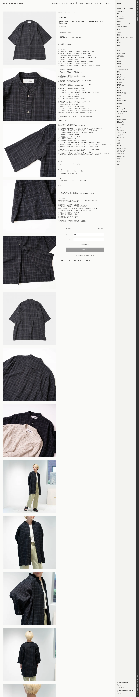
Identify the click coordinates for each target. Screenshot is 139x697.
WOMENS (65, 3)
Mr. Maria (119, 89)
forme (118, 39)
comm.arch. (120, 18)
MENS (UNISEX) (55, 3)
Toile (118, 142)
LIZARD (119, 84)
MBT (118, 97)
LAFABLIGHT (120, 85)
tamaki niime (120, 137)
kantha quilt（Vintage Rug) (124, 77)
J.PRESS (119, 66)
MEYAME (119, 98)
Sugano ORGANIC (121, 132)
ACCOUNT (89, 3)
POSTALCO (120, 121)
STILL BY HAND (121, 124)
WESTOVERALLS (121, 150)
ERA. (118, 34)
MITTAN (119, 87)
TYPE (118, 139)
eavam (119, 32)
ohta (118, 114)
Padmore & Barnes (122, 119)
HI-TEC (119, 58)
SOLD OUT (85, 249)
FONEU (119, 40)
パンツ (75, 260)
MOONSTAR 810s (121, 92)
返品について (86, 260)
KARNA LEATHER (121, 81)
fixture (119, 42)
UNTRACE (119, 145)
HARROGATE (120, 56)
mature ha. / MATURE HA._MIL (124, 93)
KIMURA (119, 74)
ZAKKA (72, 3)
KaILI (118, 71)
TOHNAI (119, 143)
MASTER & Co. (120, 102)
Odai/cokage (120, 113)
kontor (119, 72)
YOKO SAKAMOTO (121, 153)
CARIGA (119, 24)
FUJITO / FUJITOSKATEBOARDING (125, 37)
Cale (118, 19)
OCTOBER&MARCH (122, 111)
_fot (118, 48)
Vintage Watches (121, 148)
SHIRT (74, 12)
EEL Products (120, 35)
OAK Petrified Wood (122, 110)
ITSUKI (119, 63)
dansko (119, 27)
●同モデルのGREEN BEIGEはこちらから (69, 164)
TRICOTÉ (119, 135)
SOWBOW (119, 126)
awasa (119, 7)
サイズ (68, 239)
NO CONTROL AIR (121, 105)
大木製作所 (120, 158)
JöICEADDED (62, 18)
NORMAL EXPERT (121, 108)
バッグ (79, 260)
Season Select (121, 163)
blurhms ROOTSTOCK (122, 15)
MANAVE (119, 95)
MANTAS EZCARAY (121, 100)
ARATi (118, 13)
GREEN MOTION (121, 52)
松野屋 (118, 161)
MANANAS (119, 103)
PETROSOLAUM (121, 118)
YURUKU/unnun (121, 156)
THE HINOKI (120, 134)
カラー (68, 234)
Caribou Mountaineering (123, 23)
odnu (118, 116)
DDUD (118, 29)
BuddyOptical (120, 16)
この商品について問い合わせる (85, 255)
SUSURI (119, 127)
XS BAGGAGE (120, 151)
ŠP (118, 129)
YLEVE (118, 155)
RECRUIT (109, 3)
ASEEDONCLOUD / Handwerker (125, 8)
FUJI (118, 47)
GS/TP (119, 50)
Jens (118, 68)
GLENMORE (120, 55)
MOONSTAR (120, 90)
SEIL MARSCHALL (121, 130)
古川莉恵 (119, 160)
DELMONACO (120, 31)
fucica (118, 45)
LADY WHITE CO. (121, 82)
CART (81, 3)
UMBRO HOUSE (121, 147)
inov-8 (119, 61)
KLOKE (119, 76)
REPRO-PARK (120, 122)
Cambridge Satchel (122, 26)
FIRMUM (119, 44)
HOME (60, 12)
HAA (118, 60)
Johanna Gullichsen (122, 69)
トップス (69, 260)
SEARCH (98, 3)
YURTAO (119, 164)
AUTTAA (119, 10)
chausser (119, 21)
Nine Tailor (120, 106)
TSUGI (118, 140)
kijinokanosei (120, 79)
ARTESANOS (120, 11)
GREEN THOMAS (121, 53)
